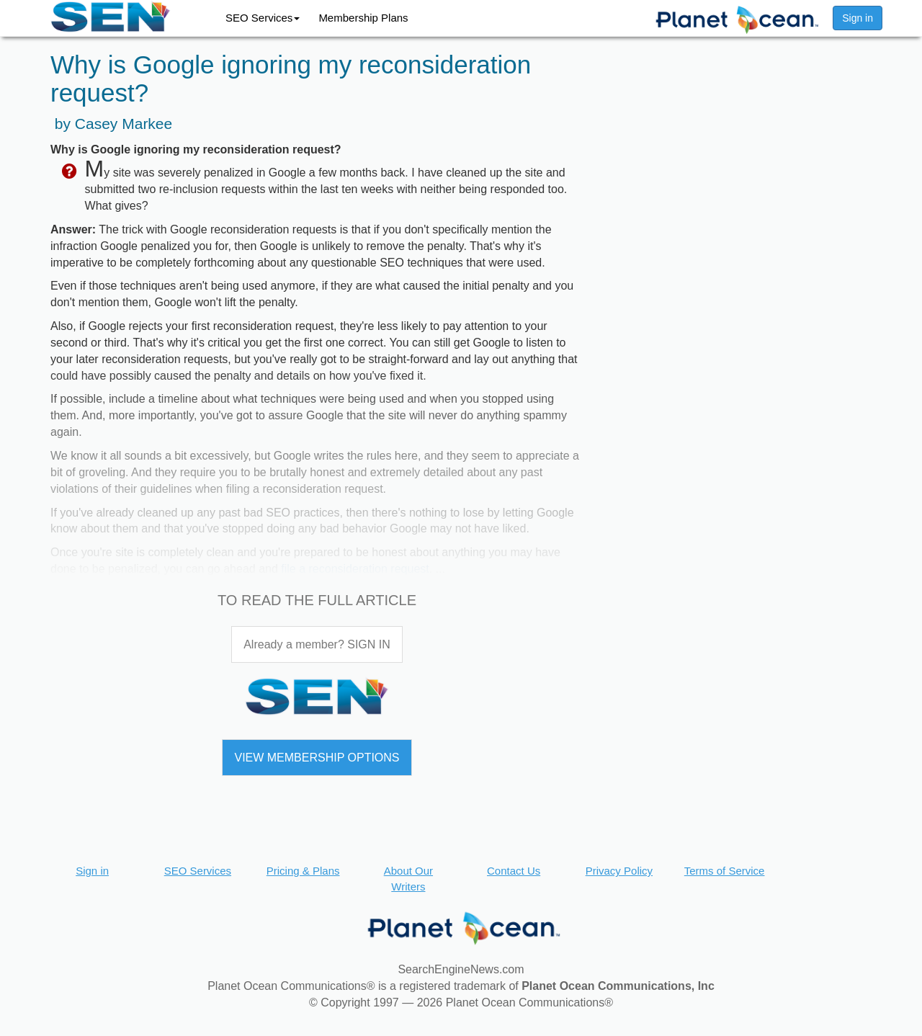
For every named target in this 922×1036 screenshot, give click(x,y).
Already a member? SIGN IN (316, 644)
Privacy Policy (619, 871)
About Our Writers (408, 878)
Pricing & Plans (303, 871)
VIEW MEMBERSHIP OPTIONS (316, 757)
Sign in (857, 18)
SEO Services (262, 18)
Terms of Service (724, 871)
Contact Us (513, 871)
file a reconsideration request (355, 569)
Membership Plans (363, 18)
